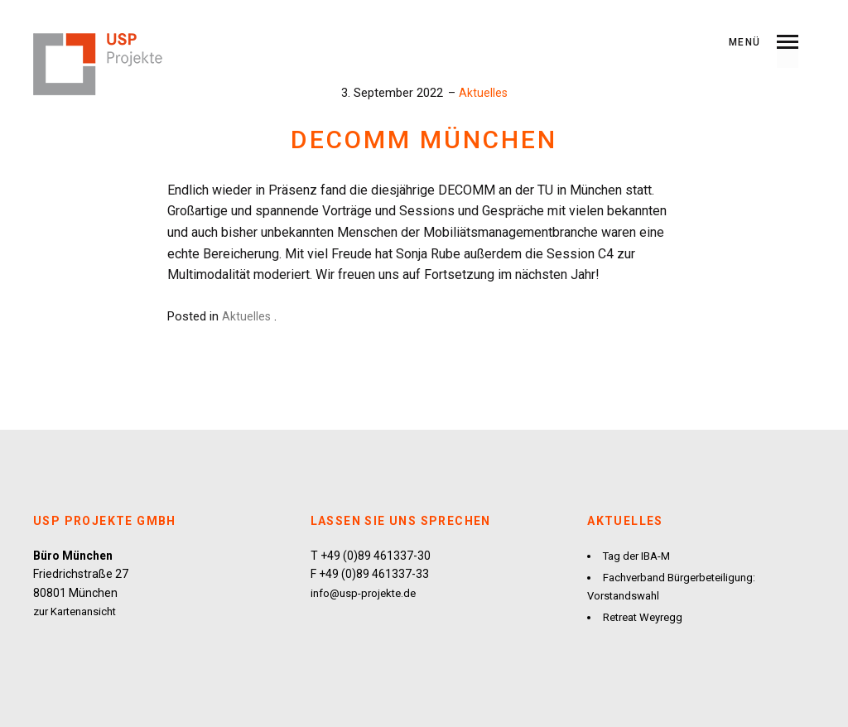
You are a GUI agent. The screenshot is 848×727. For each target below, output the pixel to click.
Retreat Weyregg (647, 616)
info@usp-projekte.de (367, 592)
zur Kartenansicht (79, 611)
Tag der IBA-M (640, 555)
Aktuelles (483, 92)
